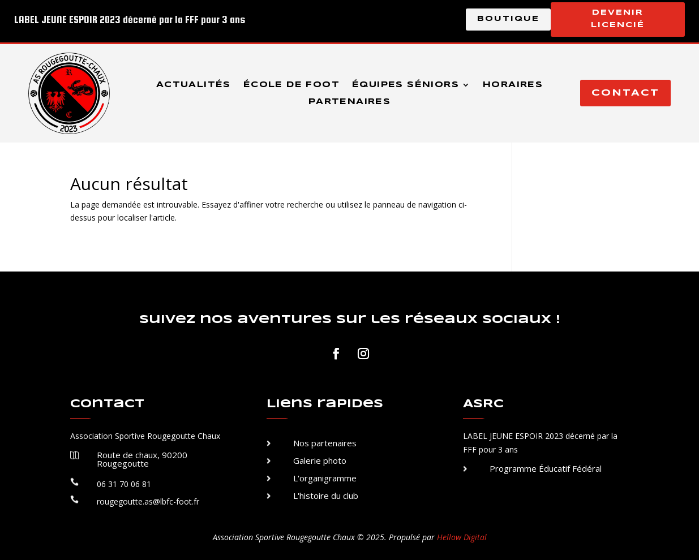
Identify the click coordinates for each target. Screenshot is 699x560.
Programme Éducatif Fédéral (546, 468)
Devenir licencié (618, 19)
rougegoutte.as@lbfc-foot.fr (148, 501)
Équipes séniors (405, 85)
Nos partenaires (325, 443)
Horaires (513, 85)
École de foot (291, 85)
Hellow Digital (462, 537)
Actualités (193, 85)
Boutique (508, 19)
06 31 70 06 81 (124, 484)
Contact (625, 93)
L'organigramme (325, 478)
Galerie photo (319, 460)
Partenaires (349, 102)
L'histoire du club (325, 495)
